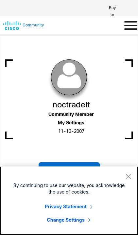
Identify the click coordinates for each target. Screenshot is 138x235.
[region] (69, 200)
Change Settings (65, 220)
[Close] (128, 176)
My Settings (71, 123)
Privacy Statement (66, 206)
